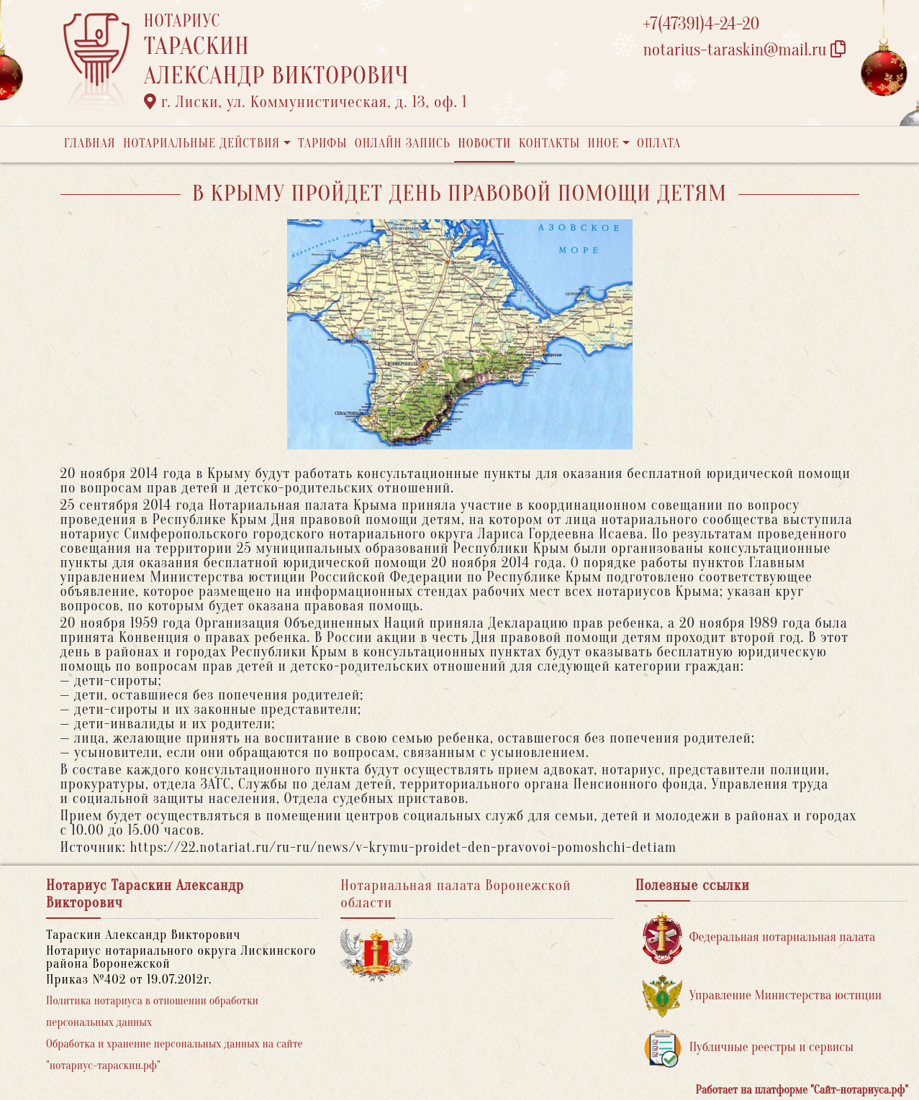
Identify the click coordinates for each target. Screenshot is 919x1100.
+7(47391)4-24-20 (701, 24)
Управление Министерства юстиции (762, 996)
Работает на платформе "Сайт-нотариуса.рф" (802, 1089)
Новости (484, 143)
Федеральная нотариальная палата (759, 938)
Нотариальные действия (201, 143)
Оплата (659, 143)
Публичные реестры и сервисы (748, 1048)
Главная (90, 143)
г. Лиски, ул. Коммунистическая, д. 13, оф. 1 (306, 102)
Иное (603, 143)
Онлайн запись (403, 143)
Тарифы (322, 143)
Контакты (549, 143)
